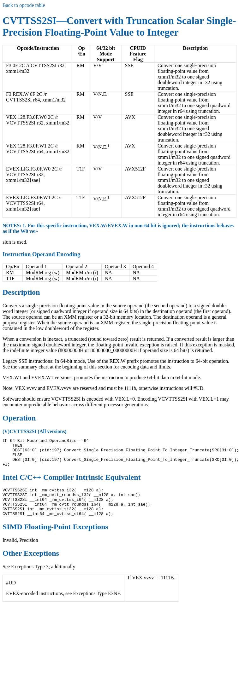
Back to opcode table (24, 5)
